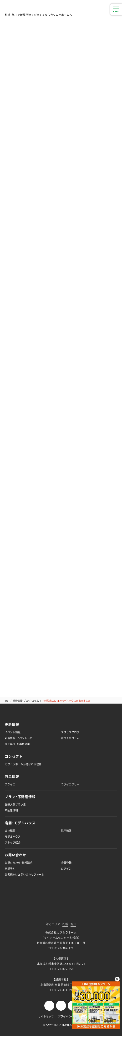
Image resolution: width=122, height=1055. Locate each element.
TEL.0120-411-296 (61, 990)
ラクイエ (10, 784)
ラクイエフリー (70, 784)
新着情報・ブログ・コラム (26, 700)
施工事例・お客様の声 (17, 744)
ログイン (66, 868)
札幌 (65, 924)
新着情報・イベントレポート (21, 738)
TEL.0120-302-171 (61, 948)
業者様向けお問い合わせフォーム (24, 874)
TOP (7, 700)
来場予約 (10, 868)
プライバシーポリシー (71, 1016)
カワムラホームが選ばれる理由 (23, 764)
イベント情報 (12, 732)
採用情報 (66, 830)
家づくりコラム (70, 738)
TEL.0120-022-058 (61, 969)
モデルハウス (12, 836)
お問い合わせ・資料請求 (18, 862)
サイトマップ (46, 1016)
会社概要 (10, 830)
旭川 (73, 924)
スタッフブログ (70, 732)
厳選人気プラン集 (15, 804)
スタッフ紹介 (12, 842)
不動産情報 (11, 810)
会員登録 (66, 862)
